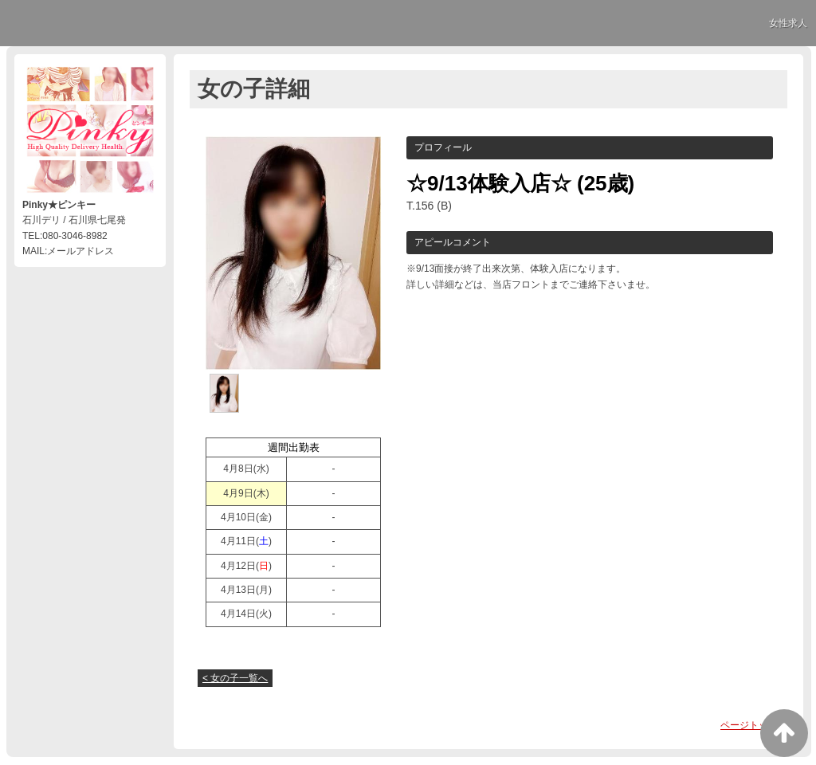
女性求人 (788, 23)
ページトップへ (753, 725)
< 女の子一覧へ (235, 678)
